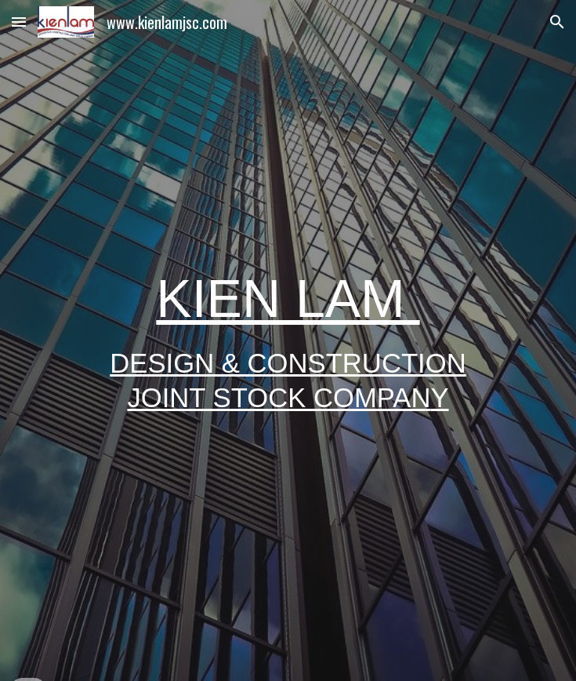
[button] (19, 21)
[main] (288, 340)
